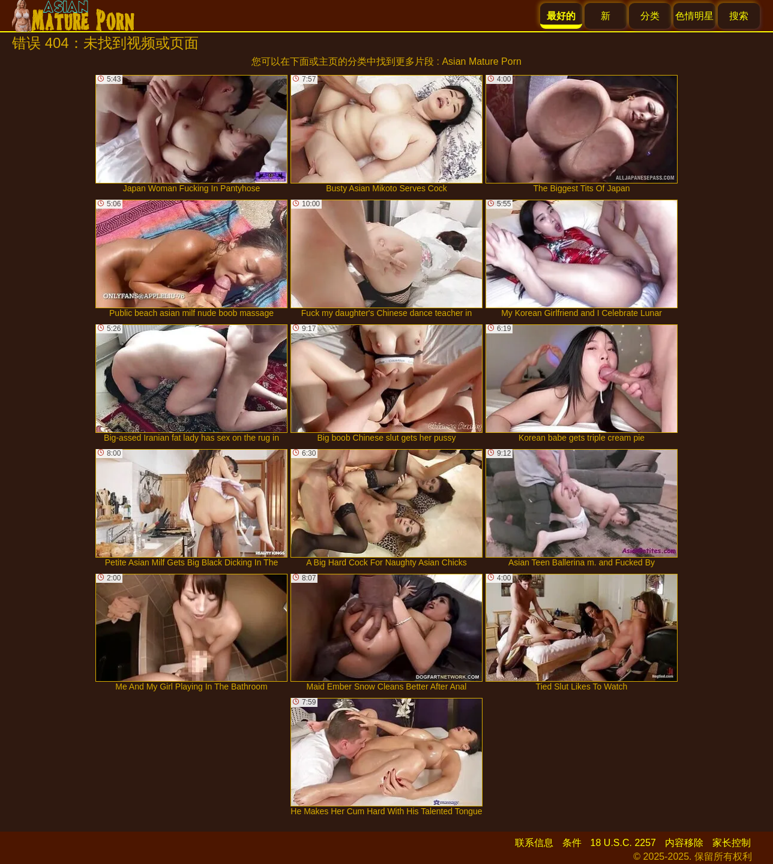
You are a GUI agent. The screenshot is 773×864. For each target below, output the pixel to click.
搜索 (738, 16)
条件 (572, 843)
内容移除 (684, 843)
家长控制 (731, 843)
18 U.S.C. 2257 (623, 843)
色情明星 (694, 16)
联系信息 (534, 843)
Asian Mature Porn (482, 61)
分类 (650, 16)
